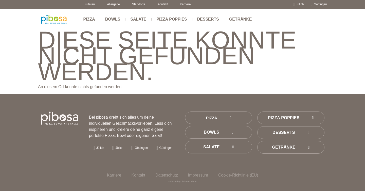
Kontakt (162, 4)
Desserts (208, 19)
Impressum (198, 175)
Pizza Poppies (171, 19)
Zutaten (90, 4)
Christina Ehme (188, 181)
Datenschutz (166, 175)
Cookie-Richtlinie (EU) (238, 175)
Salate (138, 19)
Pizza (89, 19)
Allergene (113, 4)
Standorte (138, 4)
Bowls (112, 19)
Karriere (185, 4)
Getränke (240, 19)
